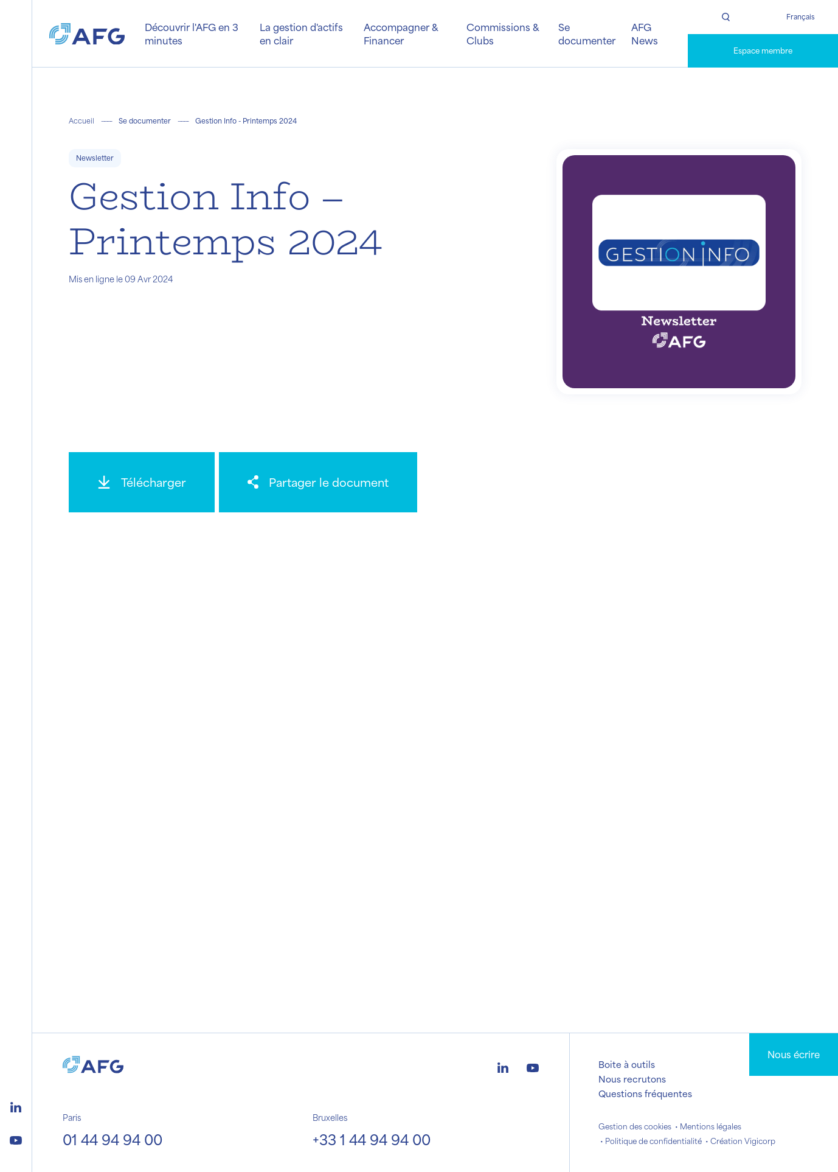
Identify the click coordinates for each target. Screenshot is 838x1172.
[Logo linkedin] (15, 1105)
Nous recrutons (632, 1078)
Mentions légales (710, 1126)
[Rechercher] (725, 17)
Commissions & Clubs (502, 33)
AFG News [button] (644, 33)
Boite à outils (626, 1064)
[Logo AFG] (87, 34)
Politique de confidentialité (653, 1141)
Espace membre (762, 50)
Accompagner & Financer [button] (401, 33)
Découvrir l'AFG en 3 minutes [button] (191, 33)
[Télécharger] (142, 482)
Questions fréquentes (645, 1093)
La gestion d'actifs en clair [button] (301, 33)
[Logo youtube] (16, 1138)
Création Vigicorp (742, 1141)
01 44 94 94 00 (112, 1139)
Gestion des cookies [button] (634, 1126)
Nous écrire (793, 1054)
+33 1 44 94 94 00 (372, 1139)
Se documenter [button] (586, 33)
